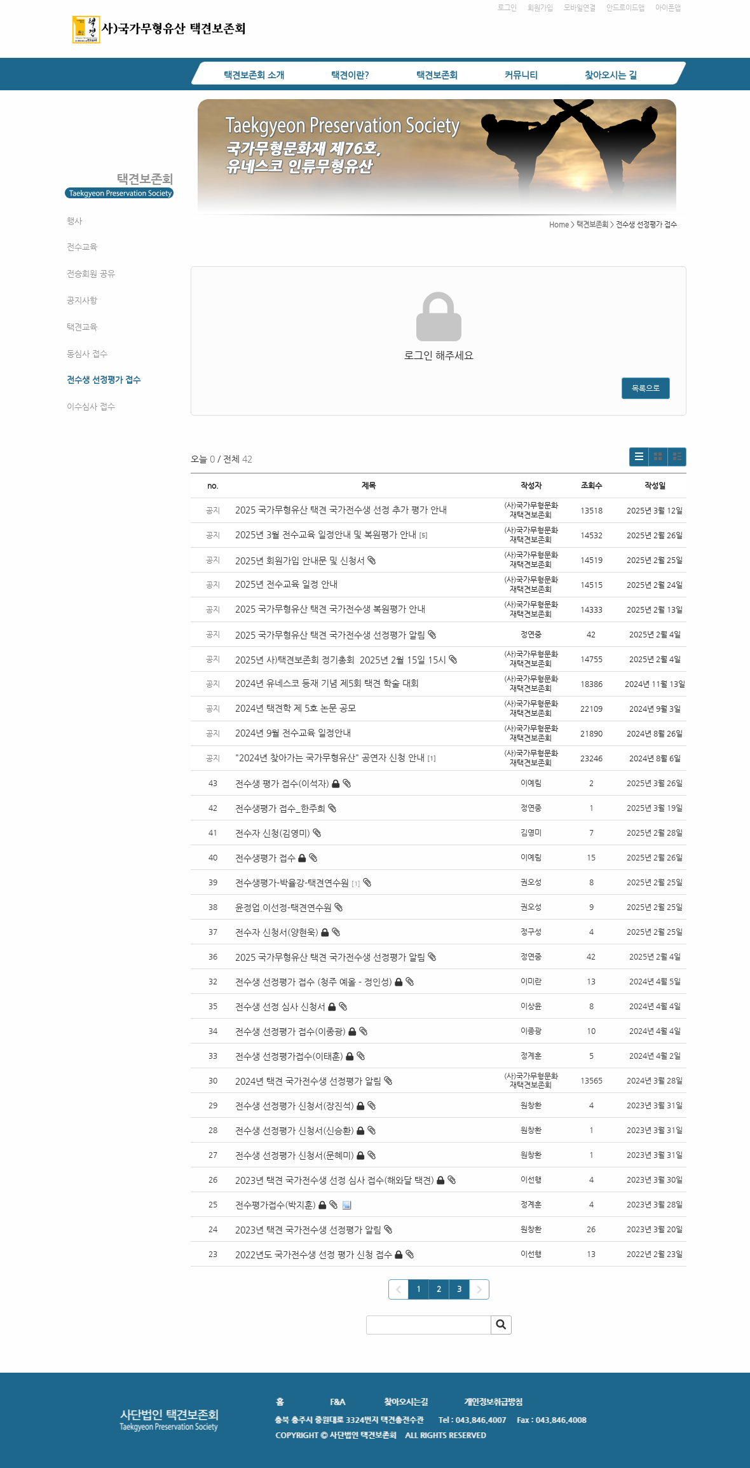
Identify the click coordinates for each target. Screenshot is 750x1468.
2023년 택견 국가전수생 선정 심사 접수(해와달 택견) (334, 1180)
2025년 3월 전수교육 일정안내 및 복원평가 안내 (325, 534)
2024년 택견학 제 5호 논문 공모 (295, 708)
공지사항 (82, 300)
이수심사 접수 (91, 406)
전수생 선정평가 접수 (103, 379)
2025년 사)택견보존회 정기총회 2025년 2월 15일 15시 (346, 660)
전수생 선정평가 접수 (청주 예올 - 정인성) (313, 982)
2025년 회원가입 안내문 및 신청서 (305, 560)
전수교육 (82, 247)
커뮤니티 (521, 75)
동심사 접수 (87, 353)
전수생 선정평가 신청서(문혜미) (294, 1155)
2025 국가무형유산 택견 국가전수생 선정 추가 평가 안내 (341, 510)
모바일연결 (580, 8)
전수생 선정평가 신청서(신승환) (294, 1130)
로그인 (507, 8)
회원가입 (540, 8)
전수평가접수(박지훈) (275, 1205)
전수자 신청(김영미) (272, 833)
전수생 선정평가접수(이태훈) (289, 1056)
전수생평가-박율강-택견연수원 (292, 883)
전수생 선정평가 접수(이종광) (290, 1031)
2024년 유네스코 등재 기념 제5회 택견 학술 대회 (327, 683)
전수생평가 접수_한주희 (280, 808)
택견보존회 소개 (254, 75)
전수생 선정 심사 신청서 (280, 1007)
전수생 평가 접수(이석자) (282, 783)
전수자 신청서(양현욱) (276, 932)
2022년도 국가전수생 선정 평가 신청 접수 (313, 1254)
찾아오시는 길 (611, 75)
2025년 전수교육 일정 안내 (287, 584)
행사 (74, 221)
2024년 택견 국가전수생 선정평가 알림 (308, 1081)
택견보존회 (437, 75)
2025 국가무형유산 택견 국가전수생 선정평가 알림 (335, 635)
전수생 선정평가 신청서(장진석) (294, 1106)
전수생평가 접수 (265, 858)
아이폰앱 (668, 8)
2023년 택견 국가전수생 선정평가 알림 (308, 1230)
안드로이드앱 (625, 8)
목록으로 (646, 388)
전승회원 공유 (91, 273)
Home (559, 225)
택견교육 (82, 327)
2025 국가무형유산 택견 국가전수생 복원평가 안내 (330, 609)
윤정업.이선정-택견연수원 (283, 907)
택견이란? (350, 75)
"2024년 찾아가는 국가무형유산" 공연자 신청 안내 (330, 757)
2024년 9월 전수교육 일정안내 (293, 733)
